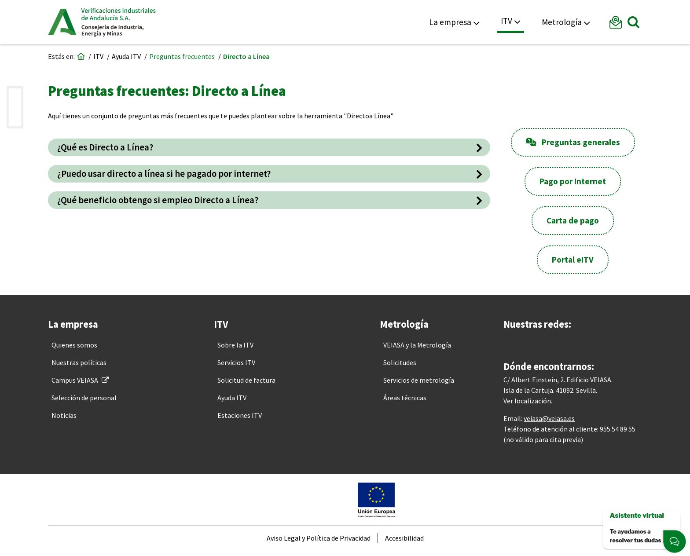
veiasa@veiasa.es (549, 422)
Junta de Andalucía (62, 22)
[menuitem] (74, 345)
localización (532, 404)
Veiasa (118, 22)
